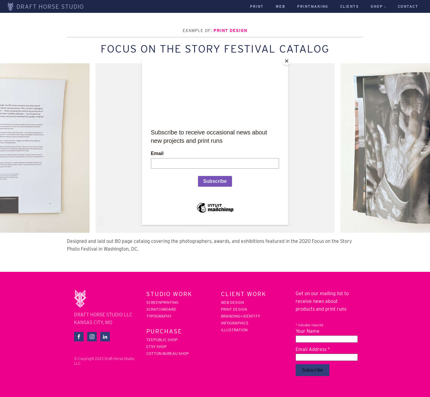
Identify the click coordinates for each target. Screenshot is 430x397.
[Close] (286, 60)
